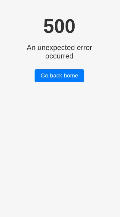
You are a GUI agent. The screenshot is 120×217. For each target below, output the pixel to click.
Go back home (59, 75)
